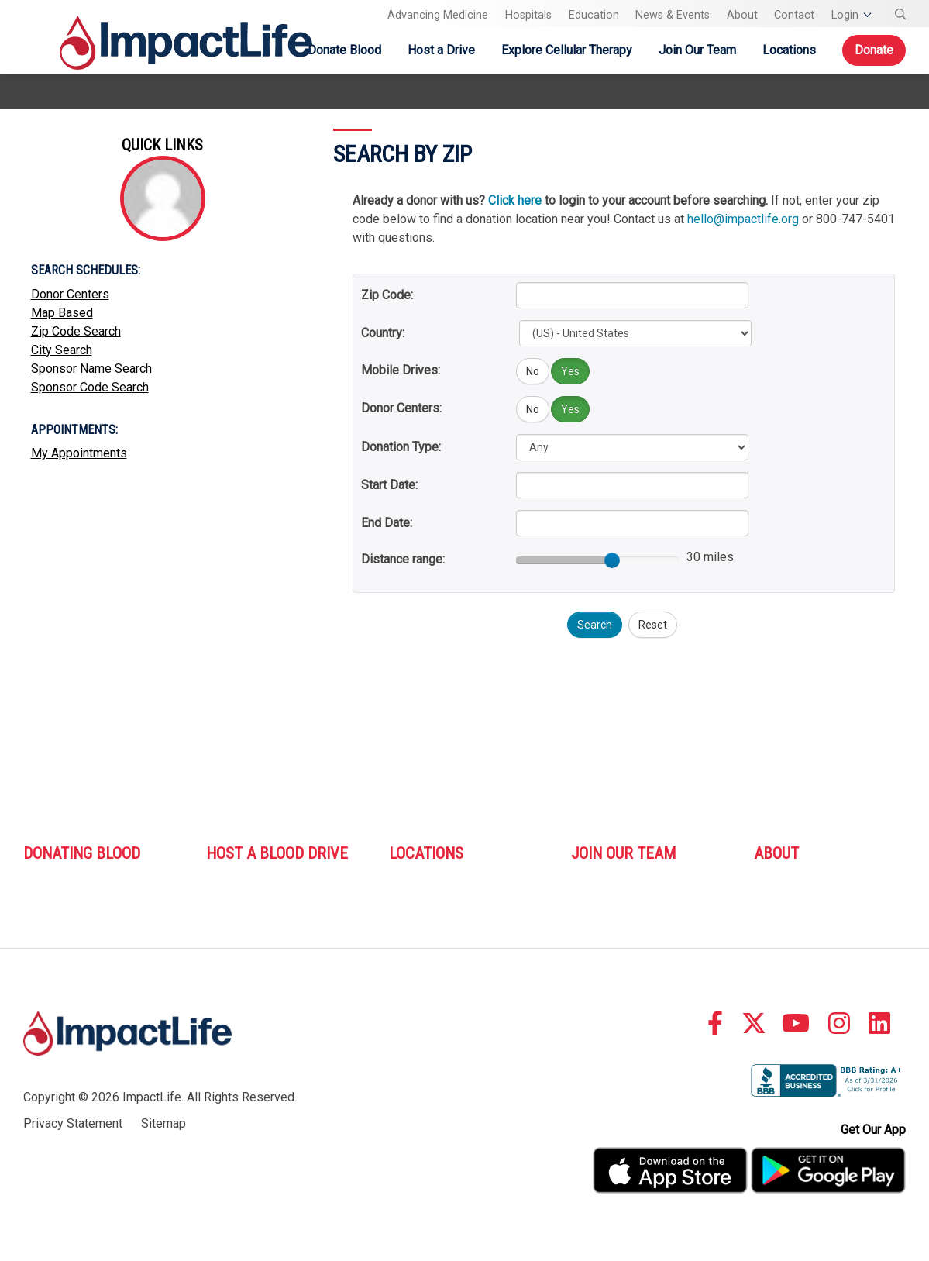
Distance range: (403, 559)
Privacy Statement (72, 1123)
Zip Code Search (76, 331)
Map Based (62, 312)
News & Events (672, 15)
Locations (789, 50)
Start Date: (389, 484)
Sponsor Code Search (90, 387)
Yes (570, 371)
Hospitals (528, 15)
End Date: (386, 522)
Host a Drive (441, 50)
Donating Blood (81, 853)
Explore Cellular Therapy (566, 50)
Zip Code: (387, 295)
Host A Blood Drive (277, 853)
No (532, 371)
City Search (61, 350)
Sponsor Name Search (91, 368)
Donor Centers (70, 294)
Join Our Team (697, 50)
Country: (382, 333)
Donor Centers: (401, 408)
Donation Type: (401, 446)
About (742, 15)
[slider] (612, 560)
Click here (515, 200)
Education (594, 15)
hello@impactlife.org (743, 219)
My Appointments (79, 453)
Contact (794, 15)
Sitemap (163, 1123)
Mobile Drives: (400, 370)
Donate (874, 50)
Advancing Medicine (437, 15)
